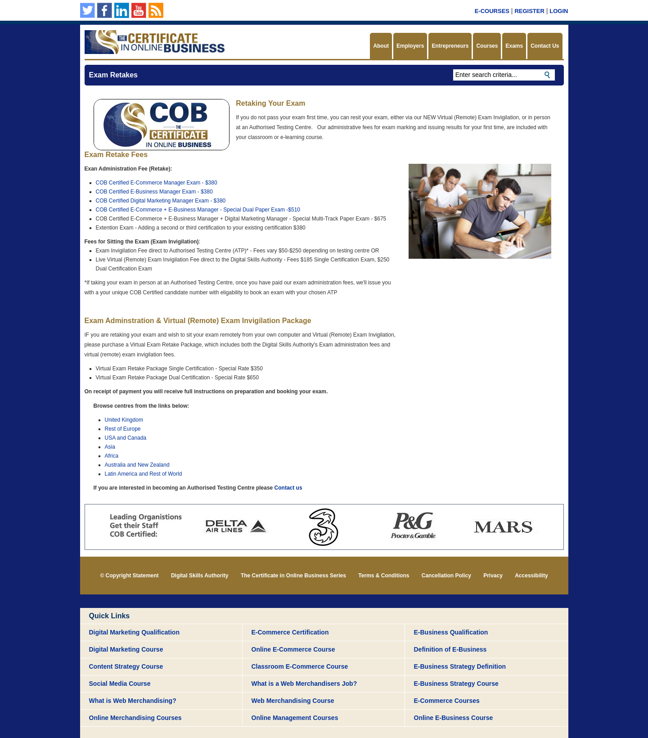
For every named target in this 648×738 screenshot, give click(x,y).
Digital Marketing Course (126, 649)
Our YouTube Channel (138, 10)
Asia (110, 447)
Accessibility (531, 575)
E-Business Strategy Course (456, 683)
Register (529, 11)
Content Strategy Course (126, 666)
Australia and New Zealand (137, 465)
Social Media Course (120, 683)
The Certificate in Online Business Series (293, 575)
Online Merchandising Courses (135, 717)
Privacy (493, 575)
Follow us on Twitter (87, 10)
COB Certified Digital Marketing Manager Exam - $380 (161, 201)
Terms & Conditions (383, 575)
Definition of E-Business (450, 649)
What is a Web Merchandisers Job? (304, 683)
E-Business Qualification (451, 632)
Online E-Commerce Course (293, 649)
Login (558, 11)
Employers (410, 46)
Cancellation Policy (446, 575)
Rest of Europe (123, 429)
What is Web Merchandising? (132, 700)
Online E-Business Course (453, 717)
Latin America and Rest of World (143, 474)
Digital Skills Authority (200, 575)
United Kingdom (124, 420)
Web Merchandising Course (293, 700)
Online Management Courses (295, 717)
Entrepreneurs (450, 46)
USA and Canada (126, 438)
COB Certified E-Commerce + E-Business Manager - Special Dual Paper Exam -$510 (198, 210)
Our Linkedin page (121, 10)
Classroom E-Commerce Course (300, 666)
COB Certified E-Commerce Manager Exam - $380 (156, 183)
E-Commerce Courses (447, 700)
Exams (514, 46)
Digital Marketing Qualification (134, 632)
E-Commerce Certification (290, 632)
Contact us (288, 488)
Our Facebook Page (104, 10)
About (381, 46)
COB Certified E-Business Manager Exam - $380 (154, 192)
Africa (112, 456)
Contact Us (545, 46)
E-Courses (492, 11)
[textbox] (504, 75)
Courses (487, 46)
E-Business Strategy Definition (460, 666)
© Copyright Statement (129, 575)
